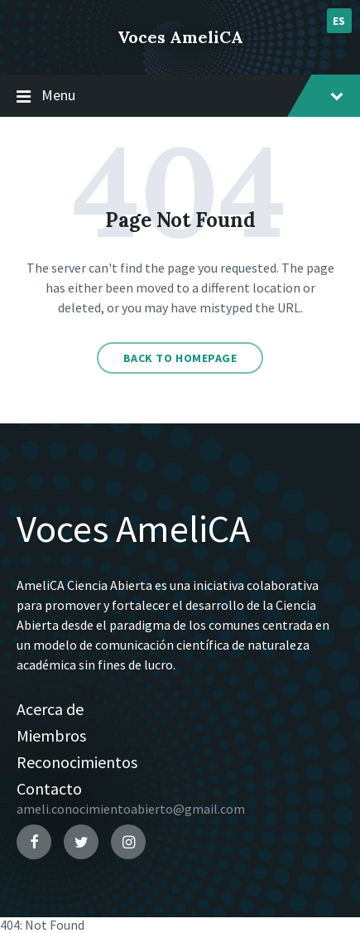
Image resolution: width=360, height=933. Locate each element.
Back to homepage (180, 357)
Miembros (51, 735)
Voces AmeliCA (180, 37)
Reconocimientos (77, 762)
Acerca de (50, 709)
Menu (180, 96)
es (339, 20)
